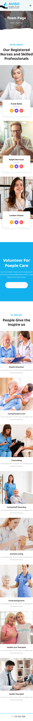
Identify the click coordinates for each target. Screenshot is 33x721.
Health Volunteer (16, 367)
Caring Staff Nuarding (16, 507)
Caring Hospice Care (16, 413)
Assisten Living (16, 554)
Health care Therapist (16, 647)
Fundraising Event (17, 600)
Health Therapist (16, 694)
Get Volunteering (16, 285)
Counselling (16, 460)
